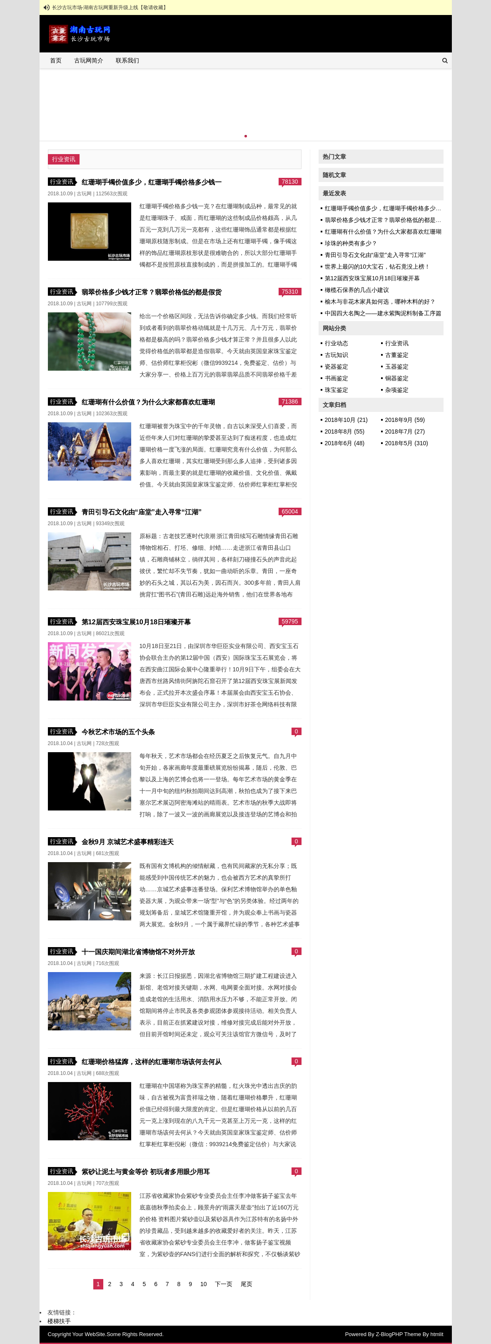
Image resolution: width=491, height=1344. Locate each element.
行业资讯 (61, 181)
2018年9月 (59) (405, 419)
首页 (56, 60)
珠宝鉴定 (336, 389)
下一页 (223, 1284)
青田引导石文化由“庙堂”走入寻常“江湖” (142, 512)
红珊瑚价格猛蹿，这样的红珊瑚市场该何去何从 (152, 1061)
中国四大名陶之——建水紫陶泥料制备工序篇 (383, 313)
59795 (290, 621)
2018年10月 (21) (346, 419)
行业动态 (336, 343)
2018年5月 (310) (407, 443)
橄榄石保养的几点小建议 (357, 290)
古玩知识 (336, 355)
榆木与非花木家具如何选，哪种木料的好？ (380, 301)
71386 (290, 401)
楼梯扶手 (59, 1321)
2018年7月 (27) (405, 431)
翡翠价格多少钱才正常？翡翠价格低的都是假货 (152, 292)
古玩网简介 (88, 60)
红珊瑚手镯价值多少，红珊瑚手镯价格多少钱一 (152, 182)
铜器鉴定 (397, 378)
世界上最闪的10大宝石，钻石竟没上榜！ (378, 266)
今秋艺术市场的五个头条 (118, 732)
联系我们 (127, 60)
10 (203, 1284)
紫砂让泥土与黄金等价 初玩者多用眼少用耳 (146, 1171)
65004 (290, 511)
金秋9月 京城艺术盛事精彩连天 (128, 841)
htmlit (436, 1334)
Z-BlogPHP (389, 1334)
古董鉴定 (397, 355)
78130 (290, 181)
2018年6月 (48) (345, 443)
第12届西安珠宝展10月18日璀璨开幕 (136, 622)
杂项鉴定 (397, 389)
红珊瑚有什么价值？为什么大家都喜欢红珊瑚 (148, 402)
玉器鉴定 (397, 366)
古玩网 (84, 194)
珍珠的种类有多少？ (351, 243)
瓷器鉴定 (336, 366)
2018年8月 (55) (345, 431)
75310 (290, 291)
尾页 (246, 1284)
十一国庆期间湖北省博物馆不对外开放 (138, 951)
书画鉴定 (336, 378)
